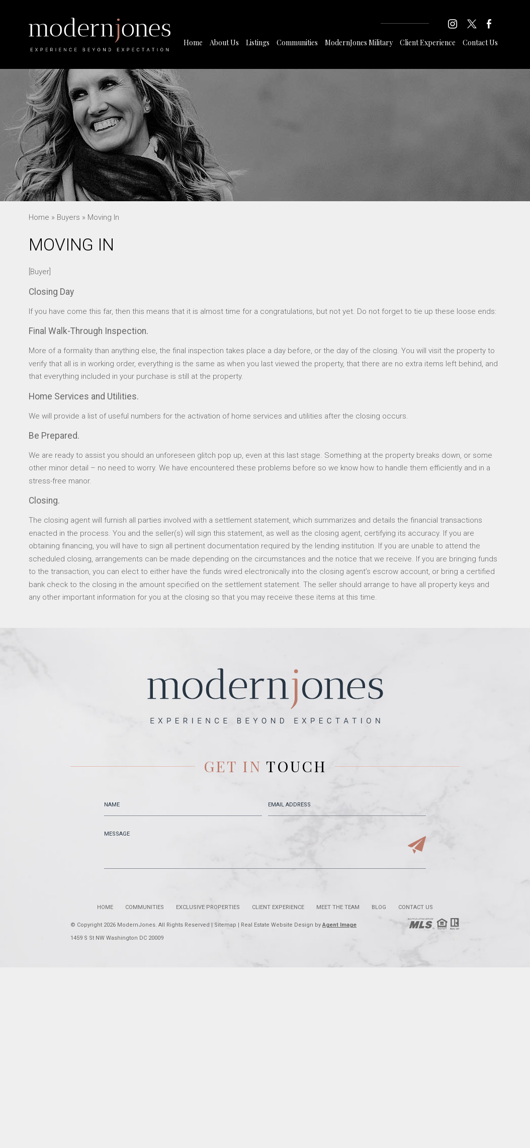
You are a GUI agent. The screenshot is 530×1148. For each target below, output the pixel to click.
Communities (297, 42)
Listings (258, 42)
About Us (224, 42)
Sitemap (225, 925)
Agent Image (339, 925)
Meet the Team (338, 907)
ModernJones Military (359, 42)
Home (193, 42)
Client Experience (428, 42)
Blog (379, 907)
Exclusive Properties (208, 907)
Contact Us (480, 42)
